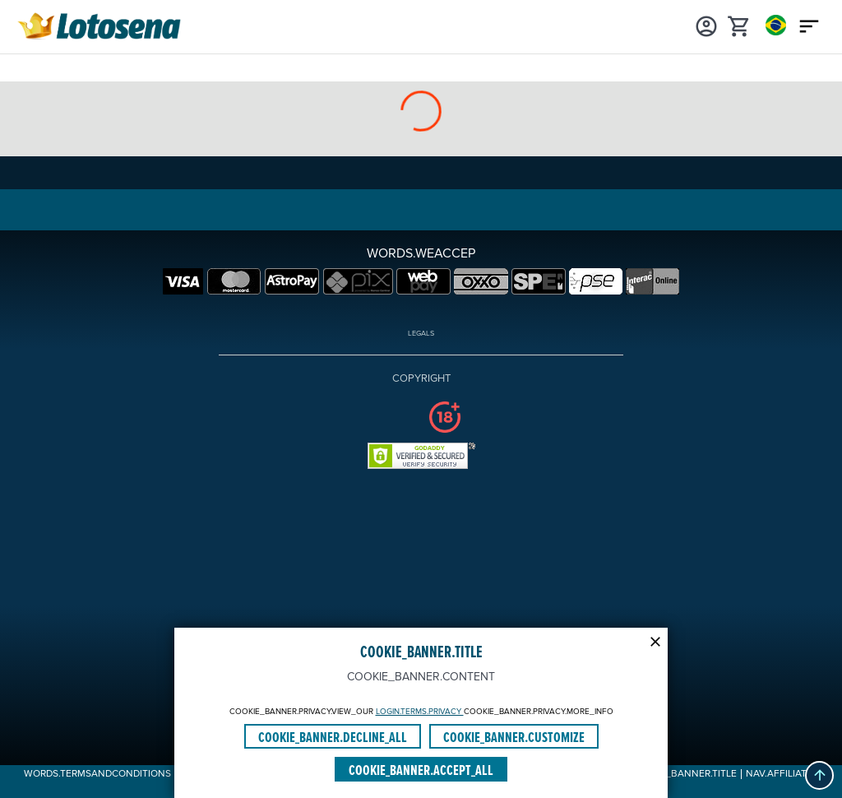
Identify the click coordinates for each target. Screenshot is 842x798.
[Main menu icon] (809, 24)
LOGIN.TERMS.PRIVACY (420, 712)
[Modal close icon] (655, 640)
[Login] (706, 24)
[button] (819, 775)
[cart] (739, 24)
